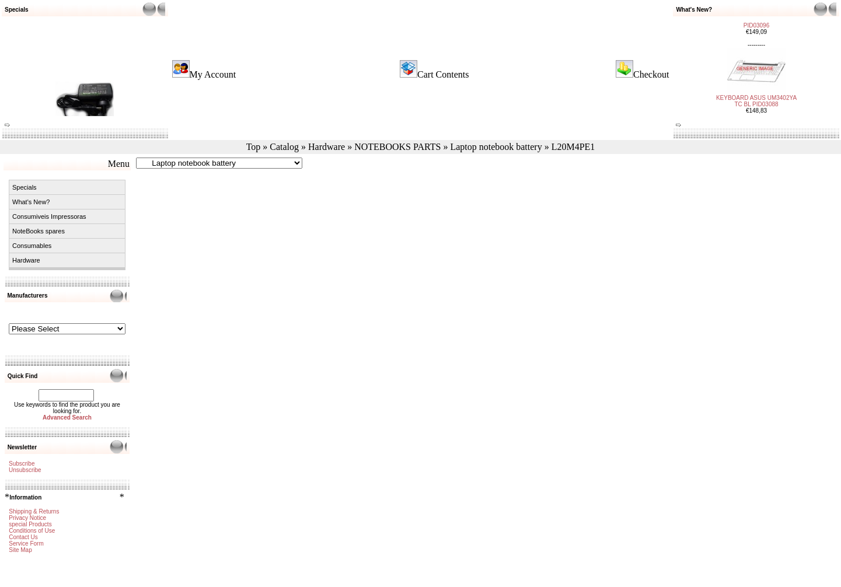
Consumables (31, 245)
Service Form (26, 543)
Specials (24, 187)
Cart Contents (443, 74)
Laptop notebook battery (496, 147)
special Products (30, 524)
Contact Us (23, 537)
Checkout (651, 74)
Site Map (20, 550)
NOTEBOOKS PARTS (397, 147)
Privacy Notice (27, 518)
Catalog (284, 147)
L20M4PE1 (573, 147)
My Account (213, 74)
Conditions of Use (32, 530)
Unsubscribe (25, 470)
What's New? (31, 201)
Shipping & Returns (34, 511)
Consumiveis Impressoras (49, 216)
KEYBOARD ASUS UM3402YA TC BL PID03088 (756, 95)
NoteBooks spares (38, 231)
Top (253, 147)
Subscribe (21, 463)
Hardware (326, 147)
